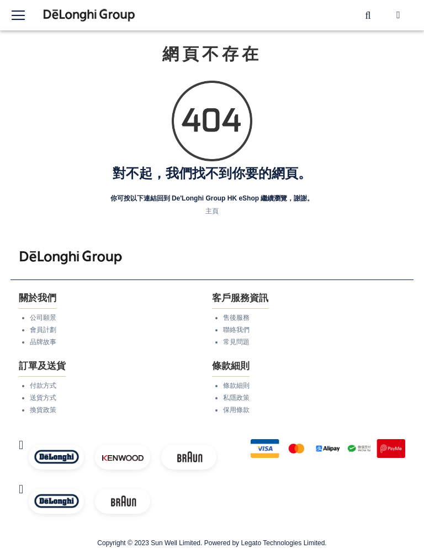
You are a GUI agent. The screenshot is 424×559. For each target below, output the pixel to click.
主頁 (212, 211)
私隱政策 (236, 398)
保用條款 (236, 410)
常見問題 (236, 342)
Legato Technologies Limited (283, 543)
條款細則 (236, 385)
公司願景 (43, 317)
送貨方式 (43, 398)
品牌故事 (43, 342)
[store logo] (89, 15)
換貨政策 (43, 410)
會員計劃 (43, 330)
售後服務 (236, 317)
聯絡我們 (236, 330)
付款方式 (43, 385)
